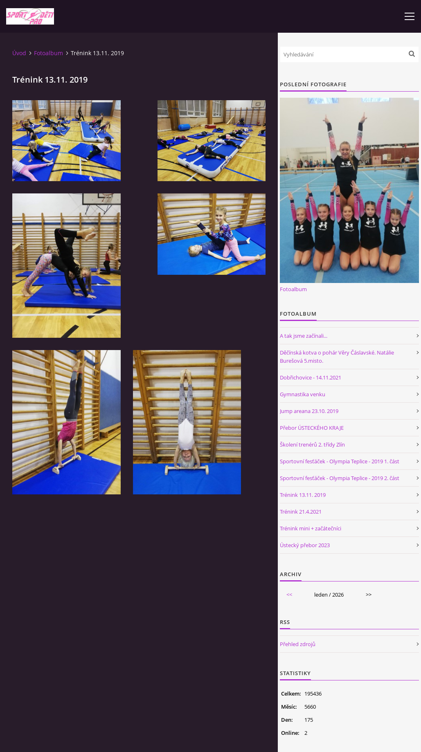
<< (289, 594)
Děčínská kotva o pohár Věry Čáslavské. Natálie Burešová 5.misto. (337, 356)
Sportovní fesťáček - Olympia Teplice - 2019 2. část (339, 478)
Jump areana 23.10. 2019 (309, 411)
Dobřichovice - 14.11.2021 (310, 377)
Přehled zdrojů (297, 644)
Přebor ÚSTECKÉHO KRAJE (312, 427)
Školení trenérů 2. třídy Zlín (312, 444)
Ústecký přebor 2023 (305, 545)
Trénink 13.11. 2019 (303, 494)
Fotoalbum (48, 53)
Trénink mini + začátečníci (310, 528)
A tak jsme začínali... (303, 335)
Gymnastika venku (302, 394)
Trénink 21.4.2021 (301, 511)
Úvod (19, 53)
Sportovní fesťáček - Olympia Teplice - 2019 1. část (339, 461)
